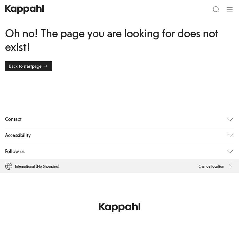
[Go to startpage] (24, 9)
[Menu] (230, 9)
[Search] (216, 9)
